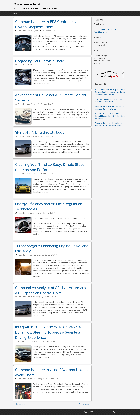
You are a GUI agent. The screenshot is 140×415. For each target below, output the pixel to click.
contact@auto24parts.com (105, 29)
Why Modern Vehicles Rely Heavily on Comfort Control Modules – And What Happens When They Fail (110, 92)
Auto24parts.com (101, 32)
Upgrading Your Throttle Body (39, 61)
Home (15, 14)
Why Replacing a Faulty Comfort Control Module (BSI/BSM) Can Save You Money (110, 116)
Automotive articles (26, 4)
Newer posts (85, 404)
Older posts (19, 404)
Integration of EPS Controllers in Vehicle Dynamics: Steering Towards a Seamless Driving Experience (48, 332)
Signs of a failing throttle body (39, 132)
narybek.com (119, 412)
